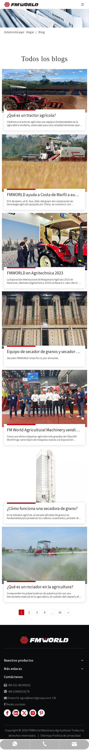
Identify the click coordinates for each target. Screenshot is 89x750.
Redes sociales (15, 704)
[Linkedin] (15, 712)
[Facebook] (7, 712)
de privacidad (72, 736)
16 (59, 612)
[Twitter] (24, 712)
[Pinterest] (41, 712)
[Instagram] (32, 712)
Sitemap (46, 736)
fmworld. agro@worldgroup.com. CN (32, 698)
